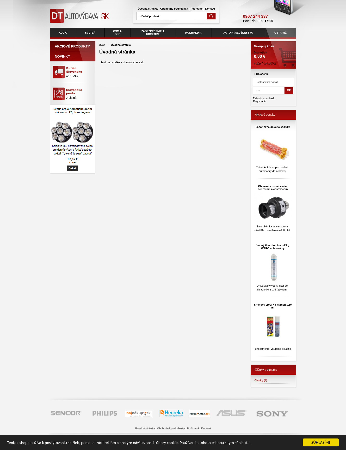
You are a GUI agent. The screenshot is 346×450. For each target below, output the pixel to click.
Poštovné (197, 8)
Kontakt (210, 8)
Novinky (62, 56)
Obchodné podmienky (174, 8)
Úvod (102, 44)
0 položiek (273, 50)
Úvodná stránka (148, 8)
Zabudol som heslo (264, 98)
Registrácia (259, 101)
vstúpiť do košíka (265, 63)
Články (260, 380)
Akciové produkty (72, 46)
